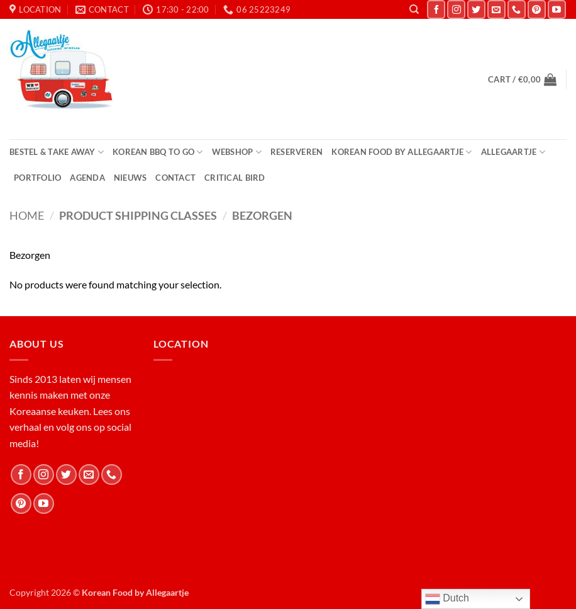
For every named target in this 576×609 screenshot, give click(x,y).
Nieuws (130, 178)
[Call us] (516, 9)
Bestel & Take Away (56, 152)
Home (26, 215)
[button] (522, 79)
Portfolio (37, 178)
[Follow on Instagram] (456, 9)
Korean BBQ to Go (158, 152)
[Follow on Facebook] (436, 9)
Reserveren (296, 152)
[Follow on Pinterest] (537, 9)
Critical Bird (234, 178)
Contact (175, 178)
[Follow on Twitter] (476, 9)
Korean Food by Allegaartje (401, 152)
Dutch (447, 598)
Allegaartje (513, 152)
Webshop (237, 152)
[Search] (414, 9)
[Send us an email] (496, 9)
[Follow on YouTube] (557, 9)
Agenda (87, 178)
